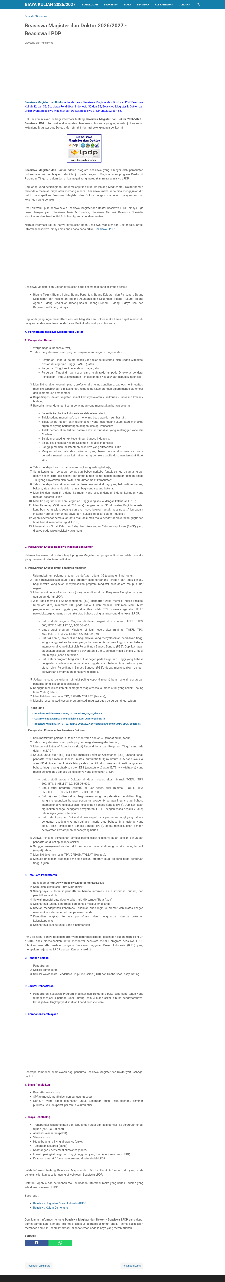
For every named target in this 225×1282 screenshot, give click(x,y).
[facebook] (36, 1243)
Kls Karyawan (164, 4)
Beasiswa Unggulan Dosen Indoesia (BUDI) (59, 1203)
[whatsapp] (60, 1243)
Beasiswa (143, 4)
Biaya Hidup (111, 4)
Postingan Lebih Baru (38, 1265)
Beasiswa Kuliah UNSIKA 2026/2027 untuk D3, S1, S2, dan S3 (68, 713)
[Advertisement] (84, 73)
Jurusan (184, 4)
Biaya (127, 4)
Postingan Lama (132, 1265)
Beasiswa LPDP (105, 229)
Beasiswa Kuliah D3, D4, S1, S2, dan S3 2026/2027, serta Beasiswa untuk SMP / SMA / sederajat (87, 723)
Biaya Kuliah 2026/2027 (50, 4)
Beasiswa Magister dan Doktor (44, 102)
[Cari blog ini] (198, 4)
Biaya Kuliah (90, 4)
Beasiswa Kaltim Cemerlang (50, 1207)
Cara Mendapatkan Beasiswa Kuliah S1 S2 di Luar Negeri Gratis (69, 718)
